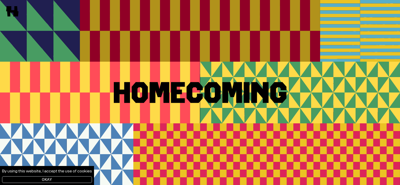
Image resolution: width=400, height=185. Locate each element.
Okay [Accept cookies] (47, 179)
